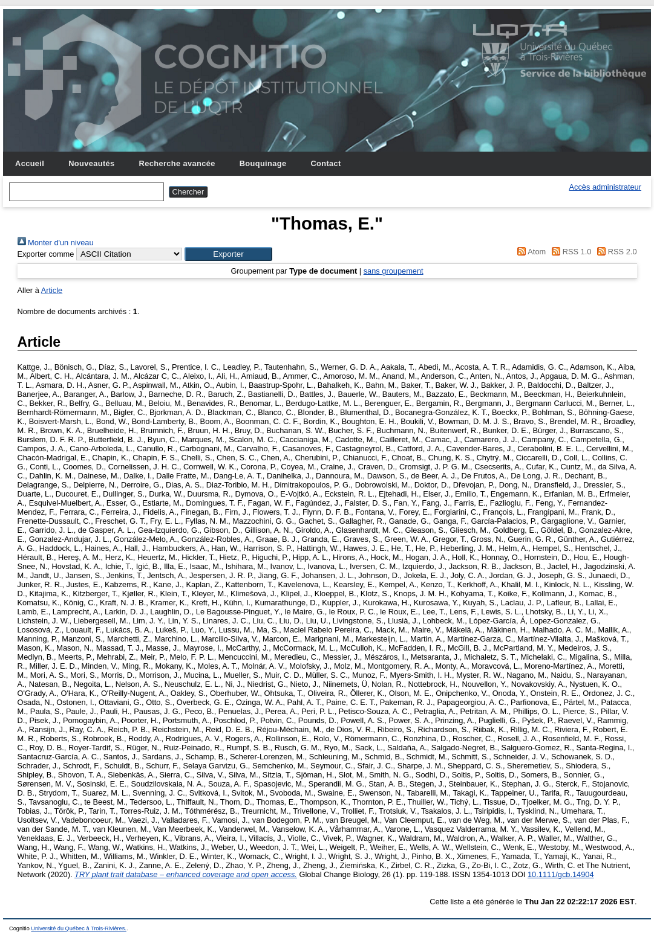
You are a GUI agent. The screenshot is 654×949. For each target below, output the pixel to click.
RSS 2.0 (615, 251)
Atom (530, 251)
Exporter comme (46, 254)
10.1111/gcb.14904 (561, 874)
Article (52, 290)
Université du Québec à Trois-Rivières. (78, 928)
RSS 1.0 (570, 251)
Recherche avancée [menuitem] (177, 163)
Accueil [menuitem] (29, 163)
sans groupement (393, 270)
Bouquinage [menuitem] (263, 163)
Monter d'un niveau (56, 242)
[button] (228, 254)
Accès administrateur (605, 186)
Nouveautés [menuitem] (91, 163)
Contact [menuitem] (325, 163)
